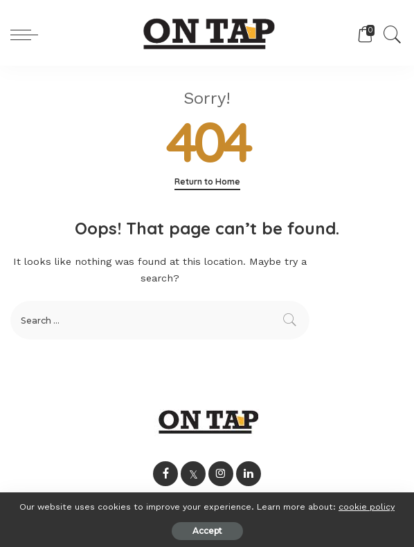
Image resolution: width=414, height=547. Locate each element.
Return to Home (207, 181)
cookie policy (367, 506)
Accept (207, 531)
